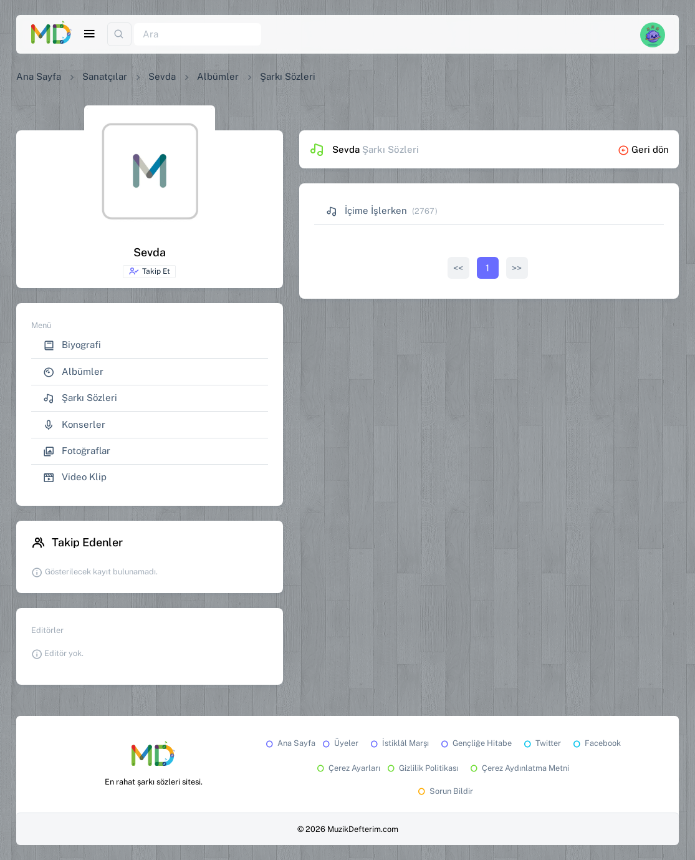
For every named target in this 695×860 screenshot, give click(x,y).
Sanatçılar (104, 76)
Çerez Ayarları (347, 768)
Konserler (74, 425)
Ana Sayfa (38, 76)
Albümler (218, 76)
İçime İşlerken (366, 210)
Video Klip (75, 477)
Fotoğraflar (76, 451)
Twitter (541, 743)
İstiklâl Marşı (398, 743)
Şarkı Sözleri (80, 398)
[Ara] (197, 34)
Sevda (162, 76)
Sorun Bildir (444, 791)
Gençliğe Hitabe (475, 743)
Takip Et (149, 271)
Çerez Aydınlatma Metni (518, 768)
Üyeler (339, 743)
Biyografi (72, 345)
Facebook (596, 743)
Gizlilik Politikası (421, 768)
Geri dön (643, 149)
